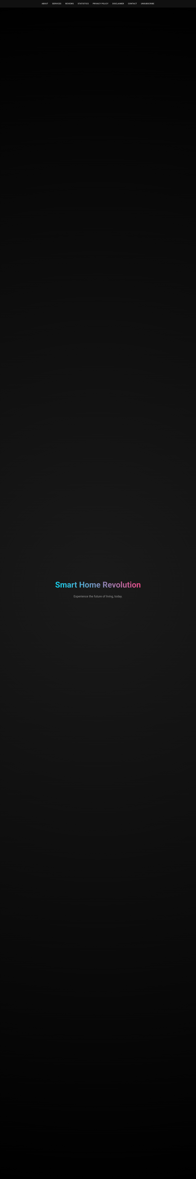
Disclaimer (118, 4)
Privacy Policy (100, 4)
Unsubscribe (147, 4)
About (45, 4)
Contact (132, 4)
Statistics (83, 4)
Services (56, 4)
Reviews (69, 4)
